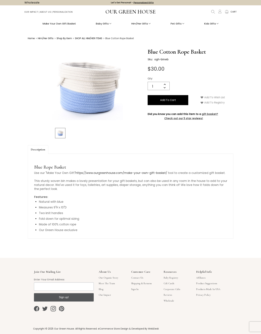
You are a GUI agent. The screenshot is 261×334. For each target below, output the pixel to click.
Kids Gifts (211, 25)
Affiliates (201, 277)
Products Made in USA (208, 289)
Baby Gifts (103, 25)
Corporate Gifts (172, 289)
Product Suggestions (206, 283)
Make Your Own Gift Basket (59, 25)
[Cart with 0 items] (234, 13)
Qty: (150, 78)
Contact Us (137, 277)
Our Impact (31, 13)
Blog (101, 289)
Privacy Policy (203, 294)
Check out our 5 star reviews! (183, 118)
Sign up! (64, 297)
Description (38, 149)
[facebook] (36, 308)
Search (213, 13)
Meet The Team (107, 283)
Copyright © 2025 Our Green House (53, 328)
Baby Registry (171, 277)
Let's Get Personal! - (132, 3)
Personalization (63, 13)
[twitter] (45, 308)
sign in (134, 289)
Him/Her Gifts (141, 25)
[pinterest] (61, 308)
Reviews (168, 294)
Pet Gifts (177, 25)
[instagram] (53, 308)
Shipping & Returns (141, 283)
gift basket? (210, 114)
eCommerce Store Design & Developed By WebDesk (128, 328)
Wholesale (32, 3)
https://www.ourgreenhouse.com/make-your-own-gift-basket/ (121, 173)
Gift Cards (169, 283)
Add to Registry (213, 102)
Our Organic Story (108, 277)
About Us (45, 13)
